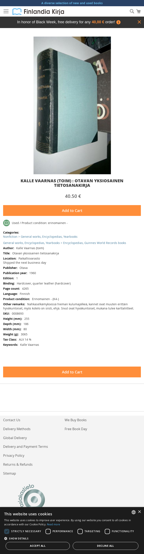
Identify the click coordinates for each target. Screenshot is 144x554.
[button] (72, 538)
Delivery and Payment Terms (25, 446)
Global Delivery (15, 438)
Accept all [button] (38, 546)
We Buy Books (76, 420)
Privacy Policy (13, 455)
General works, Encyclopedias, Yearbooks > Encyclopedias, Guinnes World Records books (64, 243)
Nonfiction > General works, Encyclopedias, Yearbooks (40, 237)
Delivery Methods (17, 429)
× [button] (139, 511)
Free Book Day (76, 429)
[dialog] (72, 530)
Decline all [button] (105, 546)
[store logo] (38, 11)
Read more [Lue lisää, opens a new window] (53, 524)
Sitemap (9, 473)
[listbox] (134, 512)
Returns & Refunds (18, 464)
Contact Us (11, 420)
